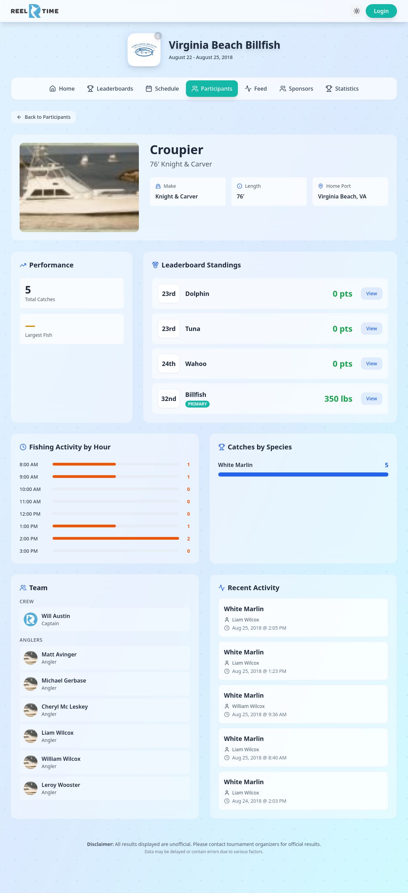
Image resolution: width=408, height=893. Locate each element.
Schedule (162, 88)
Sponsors (296, 88)
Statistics (342, 88)
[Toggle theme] (357, 11)
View (371, 293)
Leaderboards (110, 88)
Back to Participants (43, 117)
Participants (211, 88)
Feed (256, 88)
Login (381, 11)
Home (62, 88)
